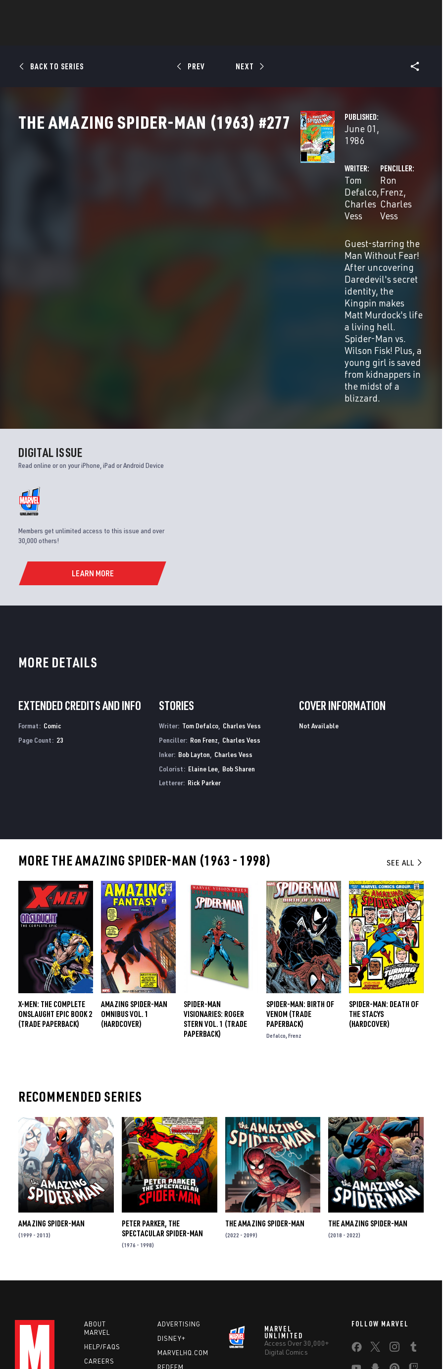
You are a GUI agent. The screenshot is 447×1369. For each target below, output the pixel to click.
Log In (46, 12)
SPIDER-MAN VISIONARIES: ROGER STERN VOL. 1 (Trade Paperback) (215, 908)
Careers (99, 1250)
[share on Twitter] (375, 1238)
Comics (111, 35)
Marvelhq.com (182, 1242)
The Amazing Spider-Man (264, 1112)
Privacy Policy (91, 1335)
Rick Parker (204, 671)
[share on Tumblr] (413, 1238)
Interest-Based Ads (197, 1347)
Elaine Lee (203, 658)
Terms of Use (46, 1335)
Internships (106, 1264)
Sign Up (78, 12)
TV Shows (288, 35)
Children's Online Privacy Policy (311, 1335)
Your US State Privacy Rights (157, 1335)
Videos (331, 35)
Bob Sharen (238, 658)
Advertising (178, 1213)
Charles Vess (228, 211)
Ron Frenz (302, 211)
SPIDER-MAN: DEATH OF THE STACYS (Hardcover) (384, 902)
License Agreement (388, 1335)
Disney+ (171, 1227)
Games (206, 35)
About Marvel (97, 1217)
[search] (419, 12)
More (368, 35)
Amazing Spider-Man (51, 1112)
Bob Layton (194, 643)
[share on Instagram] (394, 1238)
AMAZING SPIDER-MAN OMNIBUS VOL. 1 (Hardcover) (134, 903)
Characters (159, 35)
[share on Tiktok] (356, 1280)
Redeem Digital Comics (170, 1264)
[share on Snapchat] (375, 1259)
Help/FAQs (102, 1236)
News (74, 35)
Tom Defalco (173, 211)
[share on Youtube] (356, 1259)
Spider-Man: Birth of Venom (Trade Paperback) (300, 903)
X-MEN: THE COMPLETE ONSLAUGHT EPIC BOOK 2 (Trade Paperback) (55, 902)
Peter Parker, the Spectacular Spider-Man (162, 1117)
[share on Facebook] (356, 1238)
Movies (245, 35)
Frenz (294, 924)
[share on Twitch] (413, 1259)
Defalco (276, 924)
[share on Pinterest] (394, 1259)
